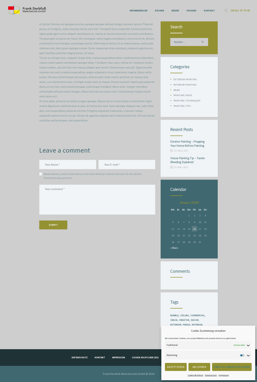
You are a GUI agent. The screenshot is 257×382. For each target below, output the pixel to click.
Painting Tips (182, 105)
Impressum (224, 375)
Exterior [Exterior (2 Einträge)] (175, 324)
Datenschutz (211, 375)
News (176, 90)
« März (174, 248)
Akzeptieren (176, 367)
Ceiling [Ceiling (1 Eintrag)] (184, 315)
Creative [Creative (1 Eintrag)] (184, 320)
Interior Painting (185, 84)
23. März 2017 (181, 150)
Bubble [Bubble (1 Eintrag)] (174, 315)
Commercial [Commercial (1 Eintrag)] (197, 315)
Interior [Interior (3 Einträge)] (197, 324)
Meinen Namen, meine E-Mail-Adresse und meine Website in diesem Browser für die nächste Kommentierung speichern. (93, 176)
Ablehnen (199, 367)
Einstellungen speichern (232, 367)
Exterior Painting (185, 79)
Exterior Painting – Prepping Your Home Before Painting (187, 144)
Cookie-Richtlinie (195, 375)
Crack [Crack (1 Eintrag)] (173, 320)
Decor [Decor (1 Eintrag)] (194, 320)
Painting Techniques (187, 100)
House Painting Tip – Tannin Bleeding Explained (187, 160)
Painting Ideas (182, 95)
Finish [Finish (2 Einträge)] (186, 324)
